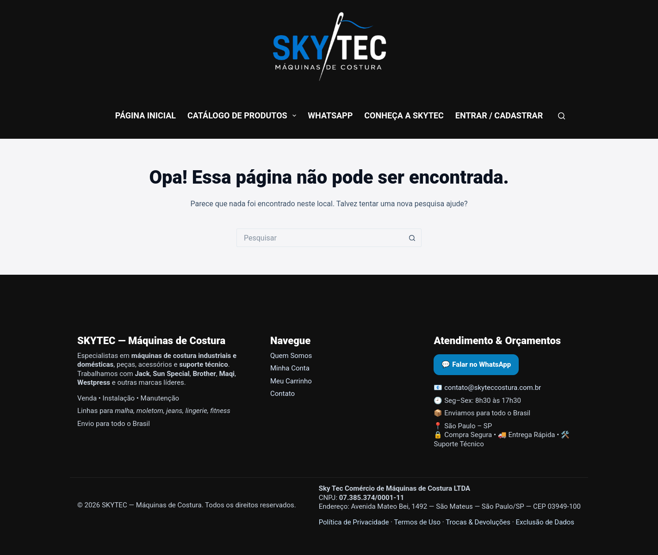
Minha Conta (290, 368)
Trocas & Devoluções (478, 522)
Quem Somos (291, 356)
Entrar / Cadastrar (499, 115)
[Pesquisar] (561, 115)
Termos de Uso (417, 522)
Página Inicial (145, 115)
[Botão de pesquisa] (412, 237)
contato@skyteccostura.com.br (492, 387)
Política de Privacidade (354, 522)
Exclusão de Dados (544, 522)
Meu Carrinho (291, 381)
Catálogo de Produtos (243, 115)
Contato (282, 393)
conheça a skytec (404, 115)
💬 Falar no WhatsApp (476, 364)
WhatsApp (330, 115)
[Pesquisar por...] (319, 237)
